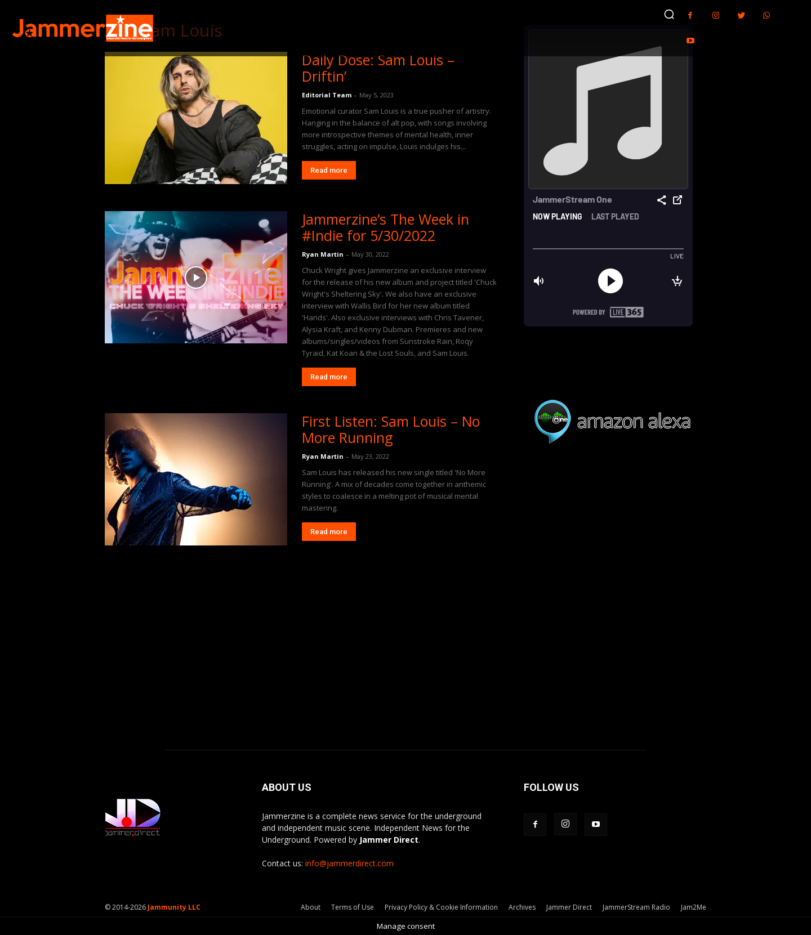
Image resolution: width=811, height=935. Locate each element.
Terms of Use (352, 907)
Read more (328, 170)
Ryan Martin (323, 254)
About (310, 907)
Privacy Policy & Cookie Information (441, 907)
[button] (669, 14)
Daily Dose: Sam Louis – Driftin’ (378, 68)
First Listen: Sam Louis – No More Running (391, 429)
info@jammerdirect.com (349, 863)
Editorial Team (326, 95)
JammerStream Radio (636, 907)
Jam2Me (693, 907)
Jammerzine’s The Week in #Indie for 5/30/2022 (385, 227)
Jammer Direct (569, 907)
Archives (522, 907)
